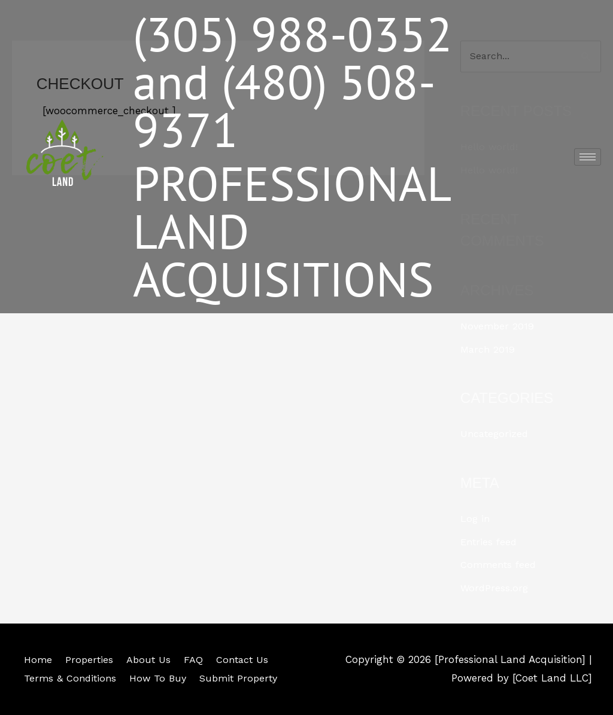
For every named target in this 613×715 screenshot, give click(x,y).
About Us (148, 659)
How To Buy (159, 678)
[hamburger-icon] (587, 157)
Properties (87, 659)
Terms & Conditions (68, 678)
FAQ (194, 659)
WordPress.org (495, 587)
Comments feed (499, 564)
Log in (475, 519)
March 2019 (488, 349)
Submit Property (243, 678)
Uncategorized (495, 434)
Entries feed (490, 542)
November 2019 (498, 326)
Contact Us (245, 659)
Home (35, 659)
